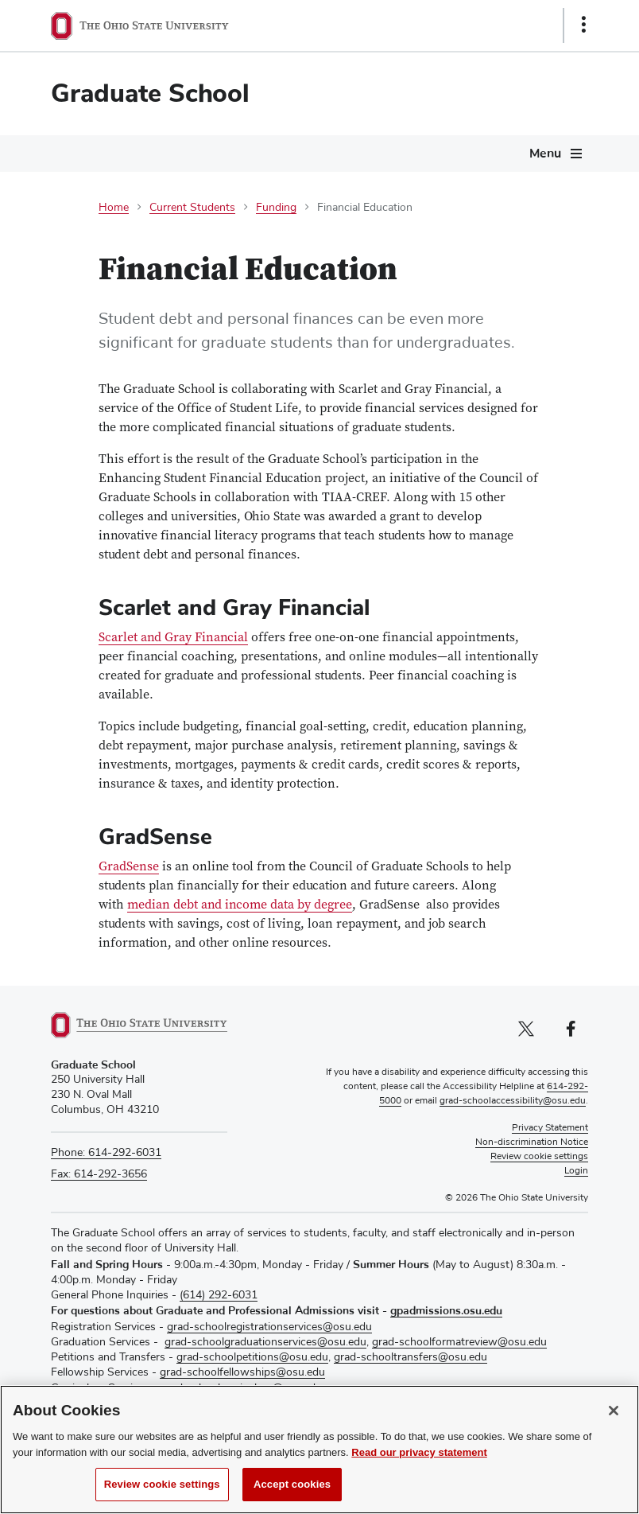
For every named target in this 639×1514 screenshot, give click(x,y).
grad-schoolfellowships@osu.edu (242, 1372)
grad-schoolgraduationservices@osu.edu (265, 1342)
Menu (545, 153)
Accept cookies (292, 1494)
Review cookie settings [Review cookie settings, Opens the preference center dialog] (162, 1494)
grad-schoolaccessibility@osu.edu (513, 1101)
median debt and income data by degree (239, 906)
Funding (276, 207)
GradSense (129, 867)
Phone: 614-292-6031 (106, 1152)
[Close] (613, 1420)
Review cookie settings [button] (539, 1157)
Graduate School (150, 93)
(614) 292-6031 (219, 1295)
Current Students (192, 207)
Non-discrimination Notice (531, 1142)
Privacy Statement (550, 1128)
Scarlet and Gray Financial (173, 638)
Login (576, 1171)
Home (114, 207)
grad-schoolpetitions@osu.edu (252, 1357)
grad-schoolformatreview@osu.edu (459, 1342)
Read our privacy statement (419, 1463)
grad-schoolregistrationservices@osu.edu (269, 1327)
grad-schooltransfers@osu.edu (410, 1357)
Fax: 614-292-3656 (99, 1174)
